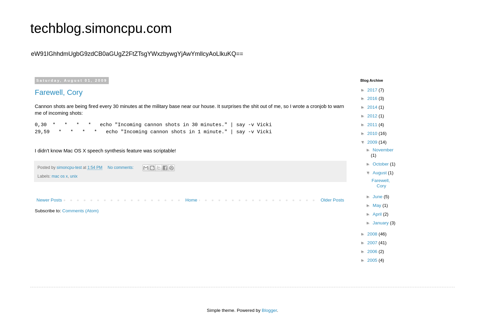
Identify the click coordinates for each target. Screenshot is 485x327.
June (378, 196)
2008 (373, 234)
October (381, 164)
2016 (373, 98)
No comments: (121, 167)
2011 (373, 124)
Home (191, 200)
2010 (373, 133)
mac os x (60, 176)
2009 (373, 142)
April (378, 214)
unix (73, 176)
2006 (373, 251)
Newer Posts (49, 200)
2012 (373, 115)
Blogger (269, 310)
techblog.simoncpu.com (101, 28)
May (378, 205)
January (381, 222)
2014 (373, 107)
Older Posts (332, 200)
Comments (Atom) (80, 210)
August (380, 172)
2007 (373, 242)
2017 (373, 90)
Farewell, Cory (59, 92)
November (383, 149)
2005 (373, 260)
